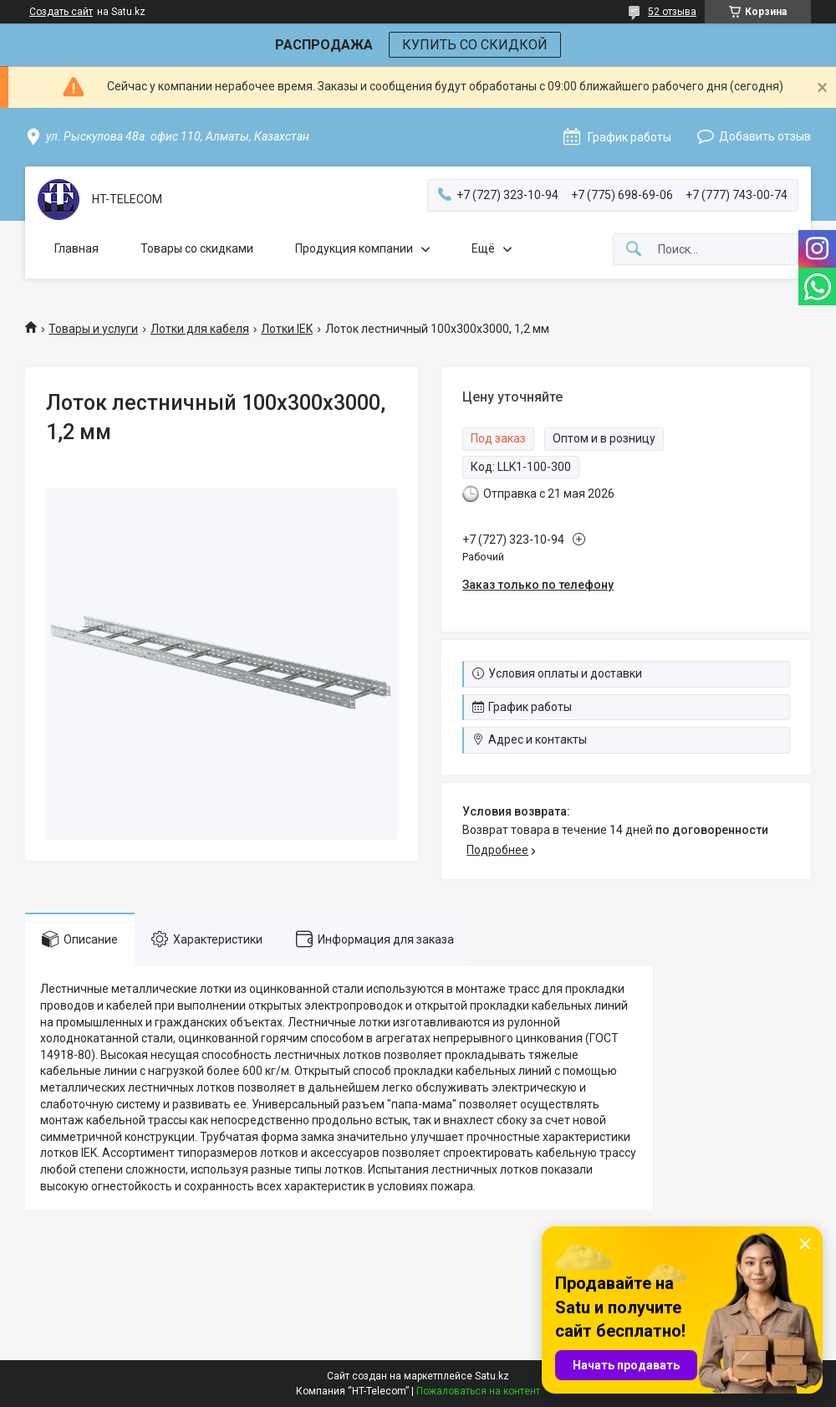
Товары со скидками (196, 248)
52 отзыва (672, 12)
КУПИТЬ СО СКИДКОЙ (475, 45)
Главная (76, 248)
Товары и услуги (93, 328)
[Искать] (633, 250)
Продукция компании (354, 248)
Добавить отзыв (765, 136)
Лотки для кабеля (199, 328)
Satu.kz (492, 1376)
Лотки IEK (287, 328)
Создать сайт (61, 12)
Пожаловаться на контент (478, 1391)
